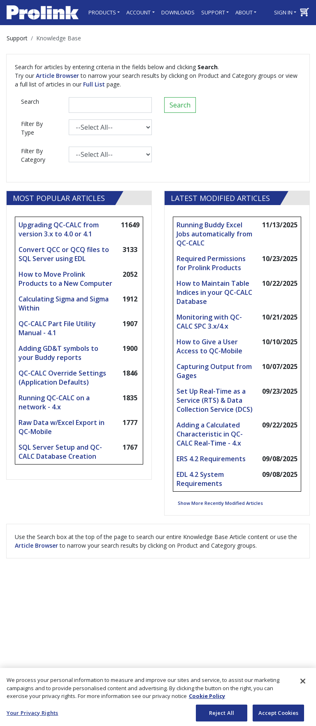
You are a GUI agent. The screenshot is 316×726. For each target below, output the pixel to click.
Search (30, 101)
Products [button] (102, 12)
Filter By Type (32, 128)
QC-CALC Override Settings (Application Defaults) (62, 378)
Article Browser (57, 75)
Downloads (178, 12)
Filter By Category (33, 155)
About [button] (244, 12)
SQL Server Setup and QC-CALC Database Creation (60, 452)
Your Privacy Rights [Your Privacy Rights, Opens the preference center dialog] (32, 715)
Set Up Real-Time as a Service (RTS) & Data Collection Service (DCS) (215, 400)
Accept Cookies (278, 715)
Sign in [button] (283, 12)
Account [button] (138, 12)
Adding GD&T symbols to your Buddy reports (58, 353)
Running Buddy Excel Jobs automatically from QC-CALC (214, 233)
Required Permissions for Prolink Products (211, 263)
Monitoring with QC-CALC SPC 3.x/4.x (209, 322)
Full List (94, 84)
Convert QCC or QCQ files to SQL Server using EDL (64, 254)
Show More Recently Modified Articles (220, 503)
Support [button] (213, 12)
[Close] (303, 684)
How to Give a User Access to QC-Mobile (209, 346)
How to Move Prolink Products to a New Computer (65, 279)
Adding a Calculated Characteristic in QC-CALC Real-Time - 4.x (210, 434)
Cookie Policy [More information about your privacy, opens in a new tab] (207, 698)
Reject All (221, 715)
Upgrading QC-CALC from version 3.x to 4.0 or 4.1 (59, 229)
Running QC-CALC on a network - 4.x (54, 402)
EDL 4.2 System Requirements (200, 479)
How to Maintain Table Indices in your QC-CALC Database (214, 292)
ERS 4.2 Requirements (211, 458)
